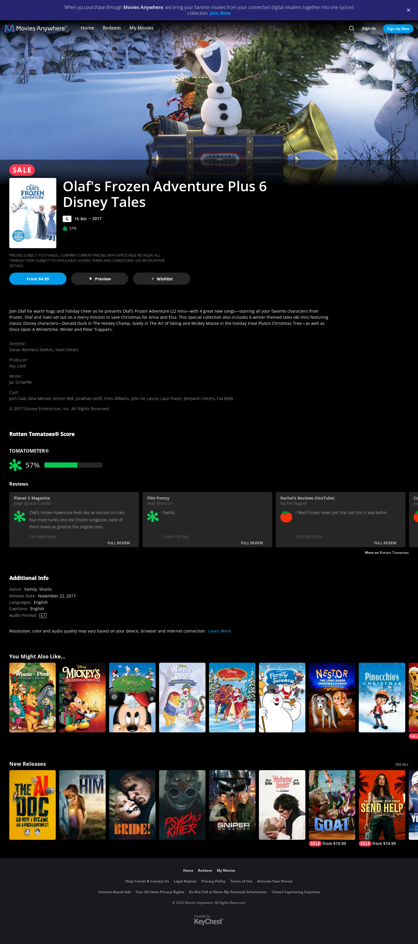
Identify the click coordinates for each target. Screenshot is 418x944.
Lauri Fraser (171, 398)
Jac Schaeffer (21, 382)
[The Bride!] (132, 805)
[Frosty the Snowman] (282, 697)
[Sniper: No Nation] (232, 805)
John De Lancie (144, 398)
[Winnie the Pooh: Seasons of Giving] (182, 697)
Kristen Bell (63, 398)
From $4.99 (38, 279)
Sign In (369, 28)
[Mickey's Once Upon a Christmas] (82, 697)
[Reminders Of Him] (82, 805)
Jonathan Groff (89, 398)
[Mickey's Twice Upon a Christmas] (132, 697)
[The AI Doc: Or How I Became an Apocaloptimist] (32, 805)
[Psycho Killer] (182, 805)
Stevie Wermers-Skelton (31, 349)
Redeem (112, 28)
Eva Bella (225, 398)
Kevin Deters (67, 349)
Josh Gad (17, 398)
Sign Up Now (398, 28)
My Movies (141, 28)
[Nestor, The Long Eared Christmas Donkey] (332, 697)
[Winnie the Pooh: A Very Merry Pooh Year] (32, 697)
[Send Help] (382, 808)
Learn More (219, 631)
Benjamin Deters (199, 398)
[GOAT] (332, 808)
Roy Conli (17, 366)
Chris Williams (116, 398)
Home (87, 28)
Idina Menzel (39, 398)
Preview (100, 279)
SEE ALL (402, 764)
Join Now (220, 13)
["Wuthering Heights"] (282, 805)
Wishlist (162, 279)
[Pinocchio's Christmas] (382, 697)
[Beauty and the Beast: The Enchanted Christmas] (232, 697)
